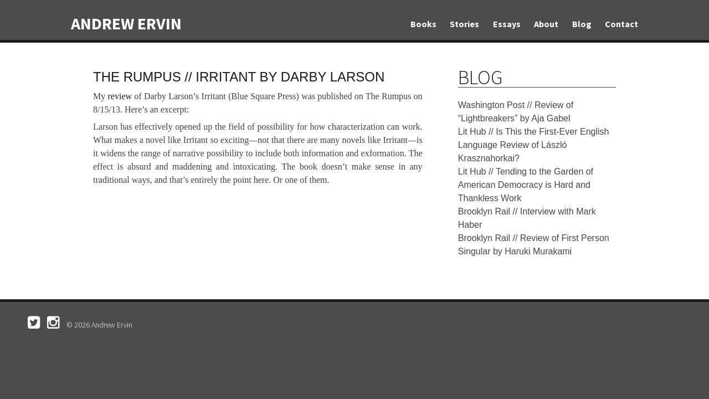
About (546, 23)
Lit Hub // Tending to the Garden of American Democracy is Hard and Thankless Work (525, 185)
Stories (464, 23)
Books (423, 23)
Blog (582, 23)
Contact (621, 23)
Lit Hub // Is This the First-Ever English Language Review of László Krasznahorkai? (533, 145)
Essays (507, 23)
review (120, 96)
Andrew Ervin (126, 23)
